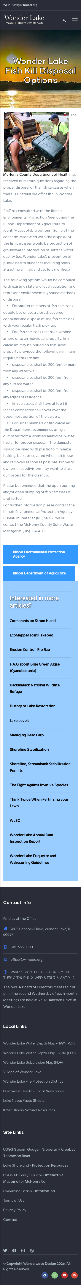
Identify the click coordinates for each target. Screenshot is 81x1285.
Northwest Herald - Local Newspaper (33, 1091)
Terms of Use (13, 1200)
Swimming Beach (17, 1191)
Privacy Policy (14, 1210)
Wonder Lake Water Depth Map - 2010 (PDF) (39, 1053)
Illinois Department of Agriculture (39, 573)
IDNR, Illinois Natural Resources (29, 1110)
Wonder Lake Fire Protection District (33, 1081)
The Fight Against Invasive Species (39, 785)
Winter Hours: (22, 972)
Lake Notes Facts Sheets (23, 1100)
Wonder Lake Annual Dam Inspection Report (31, 838)
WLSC (15, 821)
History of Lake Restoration (32, 706)
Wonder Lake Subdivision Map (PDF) (33, 1062)
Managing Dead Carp (27, 735)
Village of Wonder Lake (22, 1072)
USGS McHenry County (22, 1175)
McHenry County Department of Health (36, 175)
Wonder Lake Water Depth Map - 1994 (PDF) (39, 1043)
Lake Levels (19, 721)
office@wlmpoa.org (23, 959)
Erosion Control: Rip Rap (30, 650)
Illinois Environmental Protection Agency (39, 554)
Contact (10, 1219)
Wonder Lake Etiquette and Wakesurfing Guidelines (33, 859)
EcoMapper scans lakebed (31, 635)
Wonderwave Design (39, 1263)
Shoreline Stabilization (29, 750)
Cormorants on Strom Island (33, 621)
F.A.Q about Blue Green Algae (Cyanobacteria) (35, 667)
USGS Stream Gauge (20, 1149)
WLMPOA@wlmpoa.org (20, 4)
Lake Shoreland (16, 1165)
